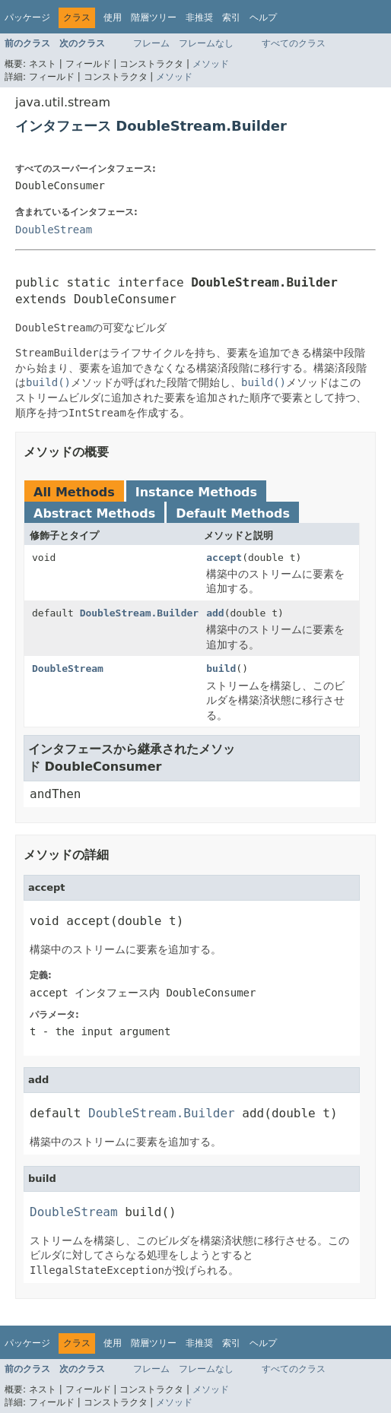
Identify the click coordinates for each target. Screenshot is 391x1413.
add (215, 613)
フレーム (151, 43)
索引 (231, 17)
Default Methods (233, 513)
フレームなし (206, 43)
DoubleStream (53, 229)
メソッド (210, 64)
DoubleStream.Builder (139, 613)
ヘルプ (263, 17)
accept (224, 557)
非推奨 (199, 17)
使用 (112, 17)
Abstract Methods (94, 513)
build (221, 668)
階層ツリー (153, 17)
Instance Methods (196, 492)
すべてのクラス (294, 43)
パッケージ (27, 17)
